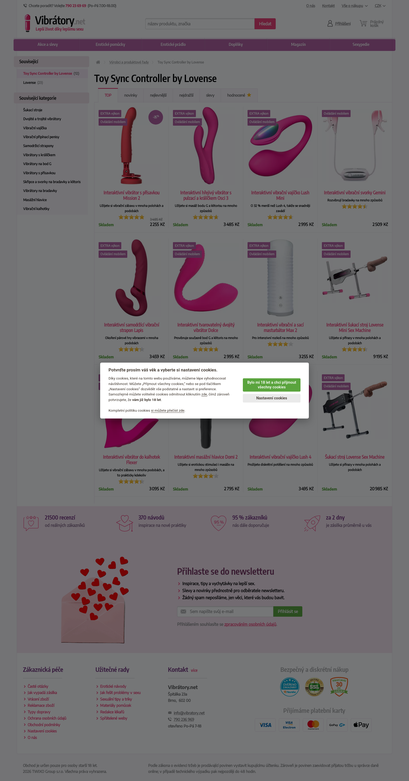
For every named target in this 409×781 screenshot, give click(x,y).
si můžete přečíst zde (167, 410)
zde (204, 394)
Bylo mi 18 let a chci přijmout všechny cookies (271, 385)
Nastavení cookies (271, 398)
